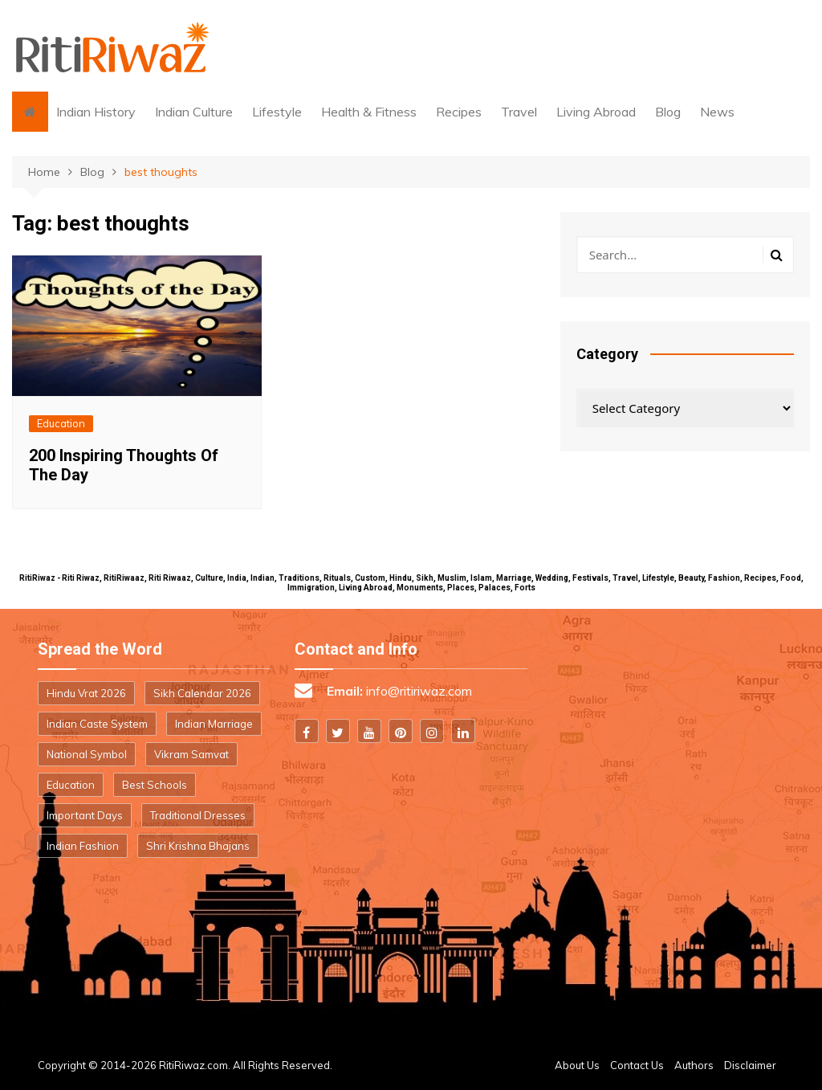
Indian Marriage (214, 723)
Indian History (96, 112)
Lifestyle (277, 112)
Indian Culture (194, 112)
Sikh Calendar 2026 (202, 693)
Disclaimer (750, 1065)
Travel (519, 112)
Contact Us (637, 1065)
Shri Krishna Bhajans (198, 845)
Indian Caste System (97, 723)
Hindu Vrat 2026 (86, 693)
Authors (694, 1065)
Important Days (85, 815)
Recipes (459, 112)
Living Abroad (596, 112)
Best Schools (154, 784)
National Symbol (87, 754)
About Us (577, 1065)
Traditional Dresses (198, 815)
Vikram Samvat (191, 754)
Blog (668, 112)
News (717, 112)
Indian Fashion (83, 845)
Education (61, 423)
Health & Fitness (369, 112)
